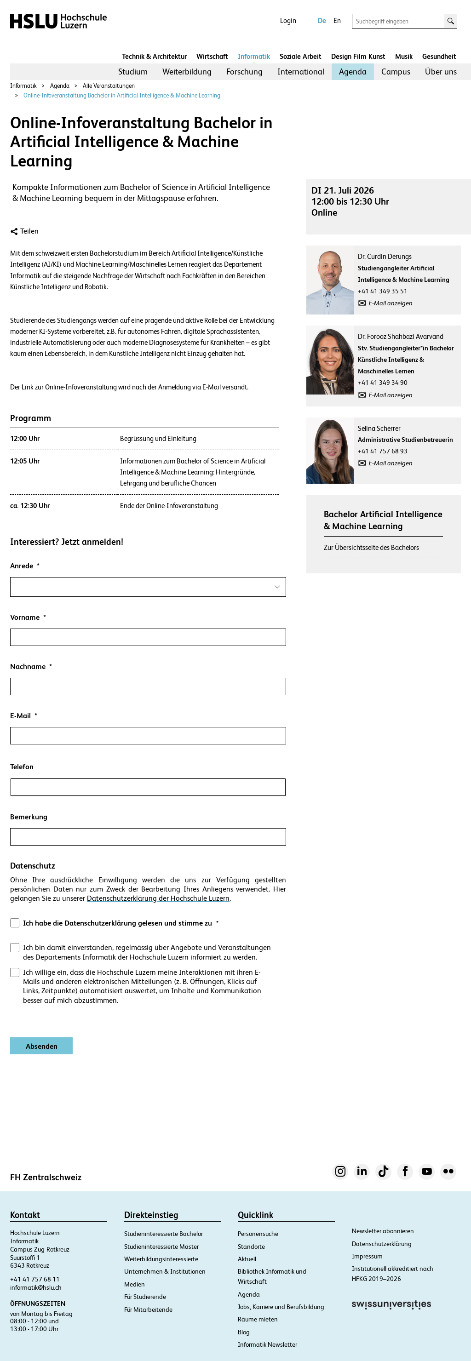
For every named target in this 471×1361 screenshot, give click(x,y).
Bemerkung (28, 817)
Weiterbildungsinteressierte (161, 1259)
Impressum (367, 1256)
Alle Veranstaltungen (109, 85)
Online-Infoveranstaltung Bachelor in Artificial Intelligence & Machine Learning (121, 95)
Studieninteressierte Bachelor (163, 1233)
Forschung (244, 71)
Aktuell (247, 1259)
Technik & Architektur (154, 56)
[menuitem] (133, 71)
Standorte (251, 1246)
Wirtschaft (212, 56)
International (300, 71)
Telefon (22, 767)
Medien (134, 1284)
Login (288, 20)
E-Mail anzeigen (391, 303)
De (322, 20)
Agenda (353, 71)
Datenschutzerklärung (382, 1243)
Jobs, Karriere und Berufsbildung (281, 1306)
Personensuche (258, 1233)
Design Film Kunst (358, 56)
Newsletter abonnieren (383, 1231)
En (337, 20)
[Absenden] (41, 1045)
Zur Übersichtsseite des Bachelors (371, 547)
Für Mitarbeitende (148, 1309)
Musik (404, 56)
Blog (244, 1332)
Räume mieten (258, 1319)
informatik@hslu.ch (36, 1287)
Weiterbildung (187, 71)
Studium (133, 71)
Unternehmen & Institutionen (165, 1271)
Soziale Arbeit (301, 56)
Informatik (254, 56)
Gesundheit (439, 56)
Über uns (441, 71)
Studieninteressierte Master (161, 1246)
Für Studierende (145, 1296)
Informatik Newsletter (267, 1344)
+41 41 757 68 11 (35, 1279)
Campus (395, 71)
